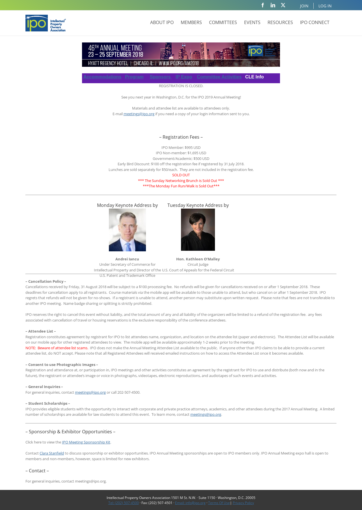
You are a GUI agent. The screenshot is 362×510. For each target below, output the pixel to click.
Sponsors (161, 76)
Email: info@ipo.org (190, 502)
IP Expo (184, 76)
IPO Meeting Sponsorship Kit (86, 442)
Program (134, 76)
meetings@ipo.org (139, 113)
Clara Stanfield (52, 453)
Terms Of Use (219, 502)
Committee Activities (219, 76)
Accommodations (102, 76)
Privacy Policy (243, 502)
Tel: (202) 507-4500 (123, 502)
